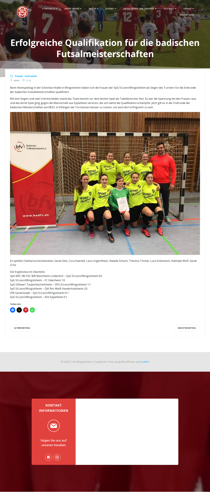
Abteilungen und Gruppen (140, 8)
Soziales (169, 8)
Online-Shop (186, 15)
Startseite (49, 8)
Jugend (110, 8)
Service (188, 8)
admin (15, 80)
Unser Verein (73, 8)
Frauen (19, 76)
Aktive (93, 8)
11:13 (26, 80)
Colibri (145, 362)
